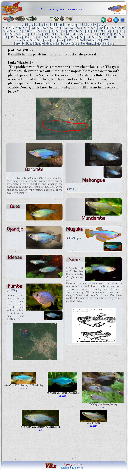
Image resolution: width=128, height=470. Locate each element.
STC (94, 37)
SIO (82, 31)
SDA (86, 27)
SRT (60, 37)
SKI (108, 31)
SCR (79, 27)
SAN (18, 27)
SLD (120, 31)
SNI (67, 34)
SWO (90, 40)
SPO (26, 37)
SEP (121, 27)
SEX (12, 31)
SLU (32, 34)
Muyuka (101, 43)
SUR (68, 40)
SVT (82, 40)
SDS (101, 27)
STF (101, 37)
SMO (53, 34)
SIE (52, 31)
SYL (98, 40)
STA (87, 37)
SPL (12, 37)
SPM (18, 37)
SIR (88, 31)
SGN (26, 31)
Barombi (19, 43)
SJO (94, 31)
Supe (111, 43)
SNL (73, 34)
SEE (108, 27)
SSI (67, 37)
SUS (75, 40)
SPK (5, 37)
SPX (53, 37)
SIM (69, 31)
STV (47, 40)
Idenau (50, 43)
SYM (105, 40)
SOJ (94, 34)
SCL (72, 27)
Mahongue (72, 43)
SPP (33, 37)
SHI (40, 31)
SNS (80, 34)
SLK (18, 34)
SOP (101, 34)
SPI (121, 34)
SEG (114, 27)
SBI (39, 27)
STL (114, 37)
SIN (76, 31)
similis (75, 9)
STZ (61, 40)
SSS (81, 37)
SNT (87, 34)
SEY (19, 31)
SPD (108, 34)
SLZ (39, 34)
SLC (114, 31)
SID (46, 31)
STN (121, 37)
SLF (6, 34)
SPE (115, 34)
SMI (45, 34)
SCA (45, 27)
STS (32, 40)
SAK (11, 27)
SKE (101, 31)
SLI (12, 34)
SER (5, 31)
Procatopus (53, 9)
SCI (66, 27)
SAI (5, 27)
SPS (39, 37)
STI (108, 37)
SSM (74, 37)
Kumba (60, 43)
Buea (29, 43)
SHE (33, 31)
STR (25, 40)
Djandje (39, 43)
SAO (25, 27)
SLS (25, 34)
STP (19, 40)
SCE (52, 27)
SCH (59, 27)
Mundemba (88, 43)
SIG (58, 31)
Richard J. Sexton (72, 467)
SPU (46, 37)
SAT (32, 27)
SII (63, 31)
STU (40, 40)
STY (54, 40)
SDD (93, 27)
